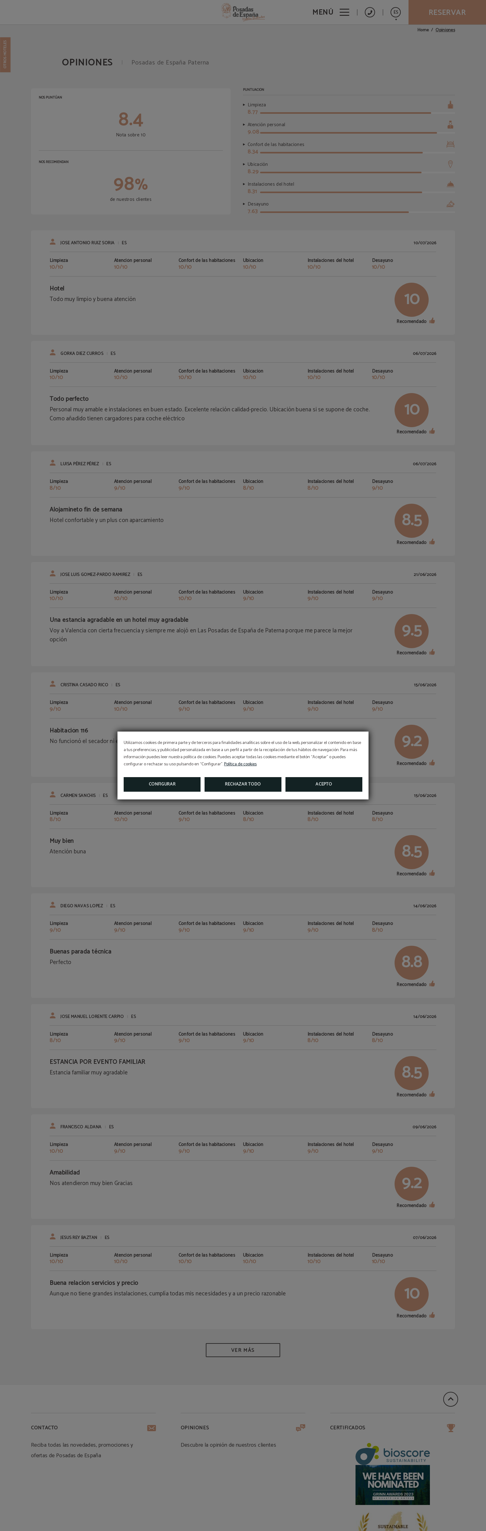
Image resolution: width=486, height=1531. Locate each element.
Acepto (324, 784)
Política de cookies (240, 764)
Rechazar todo (243, 784)
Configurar (162, 784)
